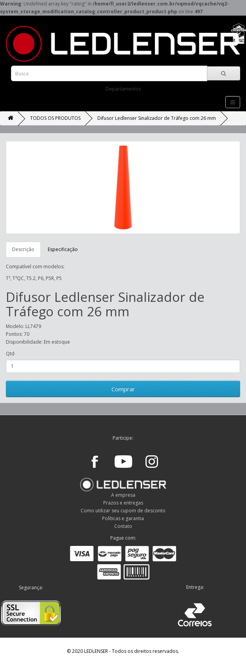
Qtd (10, 353)
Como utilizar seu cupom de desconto (123, 510)
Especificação (63, 249)
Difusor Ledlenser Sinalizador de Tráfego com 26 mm (156, 118)
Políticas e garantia (123, 518)
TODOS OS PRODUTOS (55, 118)
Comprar (123, 389)
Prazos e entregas (123, 502)
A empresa (123, 495)
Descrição (23, 249)
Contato (123, 526)
